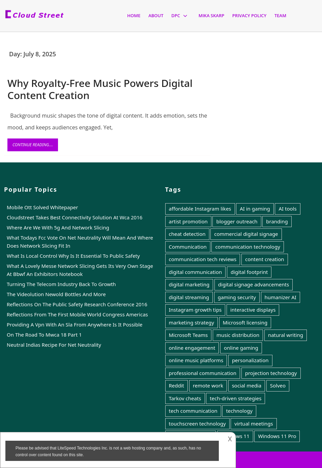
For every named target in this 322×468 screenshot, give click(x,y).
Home (133, 15)
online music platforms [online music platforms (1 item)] (196, 360)
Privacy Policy (249, 15)
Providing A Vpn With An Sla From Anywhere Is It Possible (75, 324)
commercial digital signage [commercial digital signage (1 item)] (246, 233)
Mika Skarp (212, 15)
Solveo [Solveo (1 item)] (278, 385)
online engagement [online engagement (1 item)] (192, 347)
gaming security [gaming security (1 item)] (237, 297)
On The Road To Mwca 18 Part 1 (44, 334)
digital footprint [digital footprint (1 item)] (249, 272)
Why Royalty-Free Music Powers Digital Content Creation (100, 89)
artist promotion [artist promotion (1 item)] (188, 221)
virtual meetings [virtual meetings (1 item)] (253, 423)
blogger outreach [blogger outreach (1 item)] (236, 221)
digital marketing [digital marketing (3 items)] (189, 284)
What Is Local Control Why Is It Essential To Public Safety (73, 255)
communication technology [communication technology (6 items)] (247, 246)
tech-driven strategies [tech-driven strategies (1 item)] (235, 398)
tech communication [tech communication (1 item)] (193, 410)
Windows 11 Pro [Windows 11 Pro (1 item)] (277, 436)
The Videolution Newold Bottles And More (56, 294)
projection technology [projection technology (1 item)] (271, 373)
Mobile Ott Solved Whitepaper (42, 207)
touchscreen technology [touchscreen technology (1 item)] (197, 423)
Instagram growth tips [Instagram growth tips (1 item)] (195, 309)
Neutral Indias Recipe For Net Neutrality (54, 344)
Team (280, 15)
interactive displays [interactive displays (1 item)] (252, 309)
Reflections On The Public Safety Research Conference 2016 (77, 304)
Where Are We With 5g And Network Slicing (58, 227)
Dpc (175, 15)
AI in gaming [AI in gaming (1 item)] (255, 208)
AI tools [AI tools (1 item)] (287, 208)
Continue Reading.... (35, 146)
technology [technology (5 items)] (239, 410)
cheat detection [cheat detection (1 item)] (187, 233)
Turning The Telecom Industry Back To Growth (61, 284)
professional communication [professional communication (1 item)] (203, 373)
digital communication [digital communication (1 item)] (195, 272)
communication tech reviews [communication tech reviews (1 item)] (203, 259)
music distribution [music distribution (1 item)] (237, 335)
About (155, 15)
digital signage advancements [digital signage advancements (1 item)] (253, 284)
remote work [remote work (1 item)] (208, 385)
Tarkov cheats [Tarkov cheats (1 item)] (185, 398)
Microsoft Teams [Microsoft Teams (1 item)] (188, 335)
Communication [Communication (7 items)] (188, 246)
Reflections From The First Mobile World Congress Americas (77, 314)
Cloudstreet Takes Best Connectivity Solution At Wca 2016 (74, 217)
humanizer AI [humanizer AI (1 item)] (280, 297)
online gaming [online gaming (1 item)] (241, 347)
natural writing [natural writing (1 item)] (285, 335)
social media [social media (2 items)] (247, 385)
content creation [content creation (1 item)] (264, 259)
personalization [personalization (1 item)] (250, 360)
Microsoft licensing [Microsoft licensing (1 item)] (245, 322)
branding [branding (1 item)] (277, 221)
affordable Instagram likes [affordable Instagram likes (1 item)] (200, 208)
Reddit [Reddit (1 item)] (176, 385)
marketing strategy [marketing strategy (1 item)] (191, 322)
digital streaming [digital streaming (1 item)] (189, 297)
